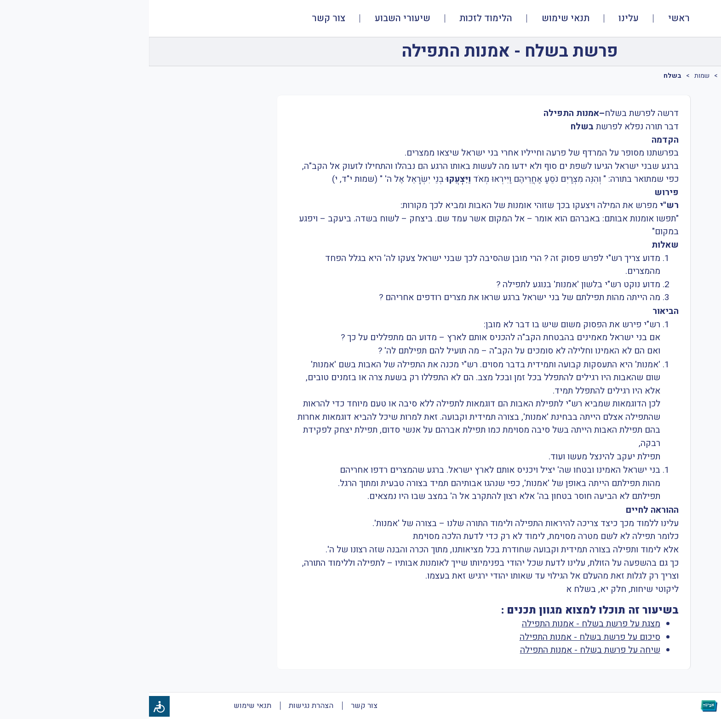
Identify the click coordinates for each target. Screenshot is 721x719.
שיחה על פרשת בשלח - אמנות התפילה (441, 650)
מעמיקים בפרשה (595, 76)
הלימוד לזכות (336, 18)
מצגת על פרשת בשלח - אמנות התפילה (442, 623)
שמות (553, 76)
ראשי (530, 18)
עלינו (479, 18)
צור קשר (179, 18)
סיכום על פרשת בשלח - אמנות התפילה (441, 637)
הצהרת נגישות (162, 705)
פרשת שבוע (646, 76)
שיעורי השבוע (253, 18)
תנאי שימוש (417, 18)
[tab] (695, 88)
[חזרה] (687, 51)
